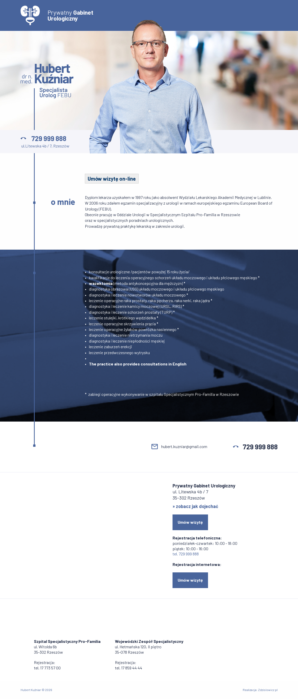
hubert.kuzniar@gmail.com (184, 446)
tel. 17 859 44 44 (128, 667)
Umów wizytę (190, 522)
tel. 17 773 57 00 (47, 667)
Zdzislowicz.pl (268, 690)
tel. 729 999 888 (186, 553)
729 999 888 (48, 138)
